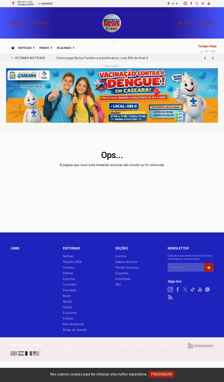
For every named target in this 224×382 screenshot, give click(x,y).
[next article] (205, 58)
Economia (70, 313)
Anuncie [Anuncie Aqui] (45, 3)
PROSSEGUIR (161, 374)
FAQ (118, 284)
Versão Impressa (127, 267)
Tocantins (69, 284)
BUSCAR (205, 23)
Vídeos (44, 47)
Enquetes (121, 273)
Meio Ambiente (73, 324)
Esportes (69, 279)
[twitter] (194, 3)
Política (68, 318)
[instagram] (182, 3)
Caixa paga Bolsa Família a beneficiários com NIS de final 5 (102, 58)
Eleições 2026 (72, 262)
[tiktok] (200, 3)
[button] (13, 23)
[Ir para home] (12, 47)
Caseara (68, 267)
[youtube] (206, 3)
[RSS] (170, 297)
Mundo (67, 301)
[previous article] (213, 58)
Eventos (120, 256)
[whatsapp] (207, 289)
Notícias (24, 47)
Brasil (67, 296)
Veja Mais (64, 47)
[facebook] (188, 3)
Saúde (67, 307)
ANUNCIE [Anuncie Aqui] (40, 23)
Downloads (123, 279)
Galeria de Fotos (126, 262)
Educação (69, 290)
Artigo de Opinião (75, 330)
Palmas (68, 273)
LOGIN (184, 23)
